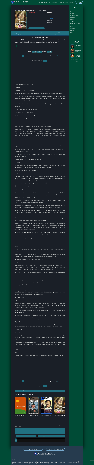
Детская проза (73, 9)
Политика (72, 17)
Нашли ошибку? (32, 11)
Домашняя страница (38, 2)
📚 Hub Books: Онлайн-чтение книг (29, 7)
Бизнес (72, 13)
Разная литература (74, 15)
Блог (67, 2)
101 (56, 55)
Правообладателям (24, 450)
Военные (72, 19)
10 (50, 55)
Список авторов (59, 2)
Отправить (18, 436)
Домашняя (72, 28)
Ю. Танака (52, 16)
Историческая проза (75, 23)
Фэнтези (72, 34)
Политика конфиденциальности (41, 451)
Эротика (72, 30)
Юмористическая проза (74, 25)
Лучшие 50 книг (49, 2)
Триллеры (72, 21)
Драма (71, 32)
